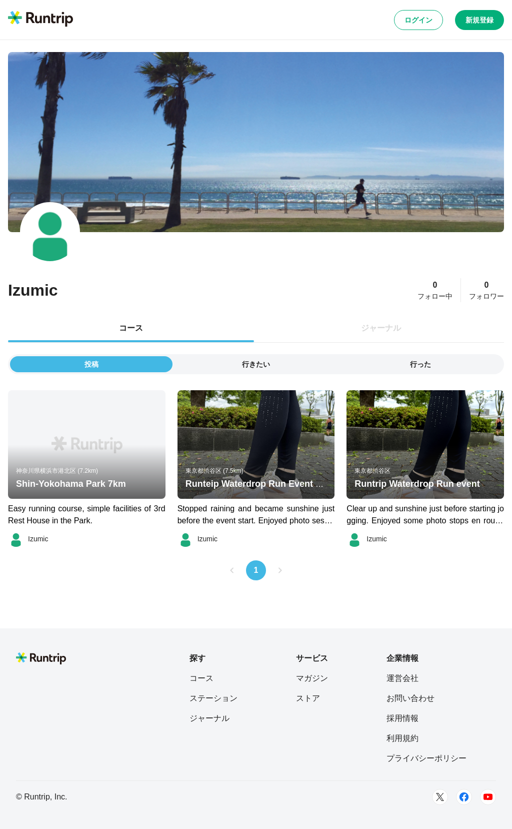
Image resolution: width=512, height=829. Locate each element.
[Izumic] (28, 539)
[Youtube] (488, 797)
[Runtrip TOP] (40, 19)
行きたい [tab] (256, 364)
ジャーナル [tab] (381, 328)
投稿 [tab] (91, 364)
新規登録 (480, 20)
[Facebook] (464, 797)
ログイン (418, 20)
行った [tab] (420, 364)
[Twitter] (440, 797)
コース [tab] (131, 328)
